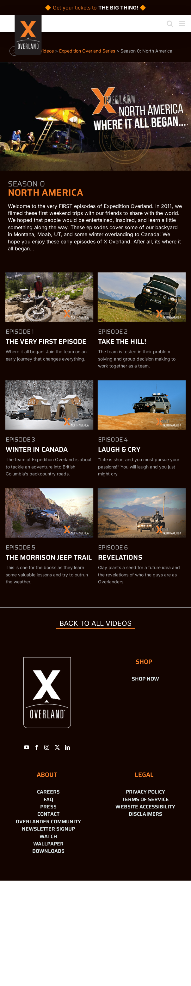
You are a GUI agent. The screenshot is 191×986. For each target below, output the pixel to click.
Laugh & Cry (119, 449)
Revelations (120, 557)
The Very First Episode (46, 341)
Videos (47, 50)
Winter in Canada (37, 449)
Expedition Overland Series (87, 50)
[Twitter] (57, 747)
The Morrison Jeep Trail (49, 557)
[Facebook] (36, 747)
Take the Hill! (122, 341)
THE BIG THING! (118, 7)
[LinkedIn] (67, 747)
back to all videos (95, 623)
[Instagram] (46, 747)
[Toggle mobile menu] (182, 23)
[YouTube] (26, 747)
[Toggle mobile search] (170, 23)
